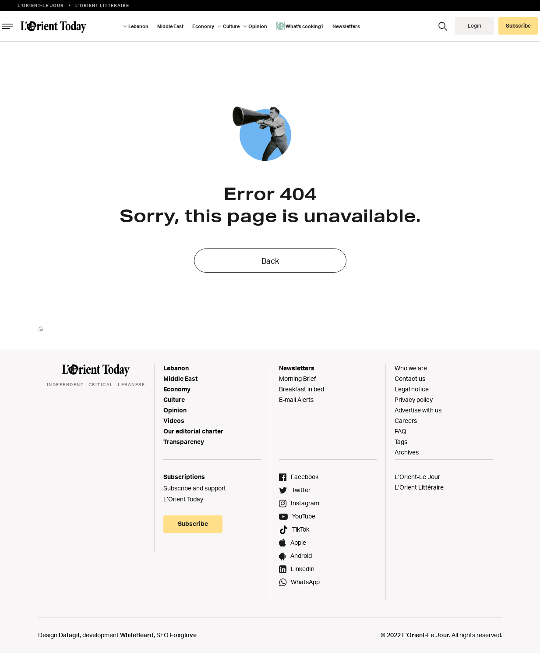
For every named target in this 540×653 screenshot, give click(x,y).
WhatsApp (305, 582)
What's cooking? (300, 25)
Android (301, 555)
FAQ (400, 431)
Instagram (305, 503)
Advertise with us (418, 410)
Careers (406, 420)
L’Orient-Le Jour (417, 476)
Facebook (304, 476)
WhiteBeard (137, 635)
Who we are (411, 368)
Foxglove (183, 635)
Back (270, 261)
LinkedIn (302, 568)
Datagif (69, 635)
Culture (231, 26)
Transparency (183, 441)
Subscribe (518, 25)
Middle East (170, 26)
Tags (401, 441)
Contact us (410, 378)
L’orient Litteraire (102, 5)
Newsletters (346, 26)
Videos (173, 420)
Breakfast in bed (301, 389)
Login (474, 25)
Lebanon (138, 26)
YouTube (303, 516)
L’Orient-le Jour (41, 5)
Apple (298, 542)
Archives (407, 452)
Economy (203, 26)
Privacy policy (414, 399)
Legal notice (412, 389)
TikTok (300, 529)
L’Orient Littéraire (419, 487)
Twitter (301, 489)
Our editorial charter (193, 431)
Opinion (257, 26)
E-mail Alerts (296, 399)
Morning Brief (297, 378)
